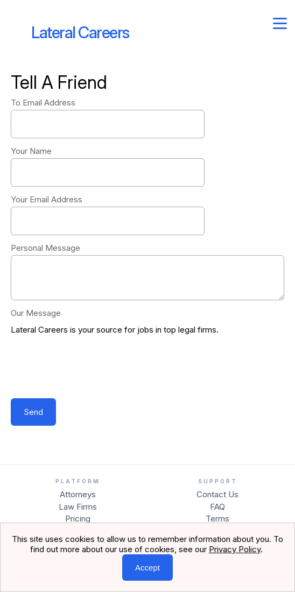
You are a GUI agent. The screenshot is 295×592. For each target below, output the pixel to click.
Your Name (31, 151)
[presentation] (92, 368)
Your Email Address (46, 199)
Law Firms (78, 507)
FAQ (217, 507)
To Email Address (43, 102)
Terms (217, 518)
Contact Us (217, 494)
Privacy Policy (235, 549)
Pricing (77, 518)
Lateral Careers (80, 32)
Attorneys (78, 494)
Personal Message (45, 248)
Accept (147, 567)
